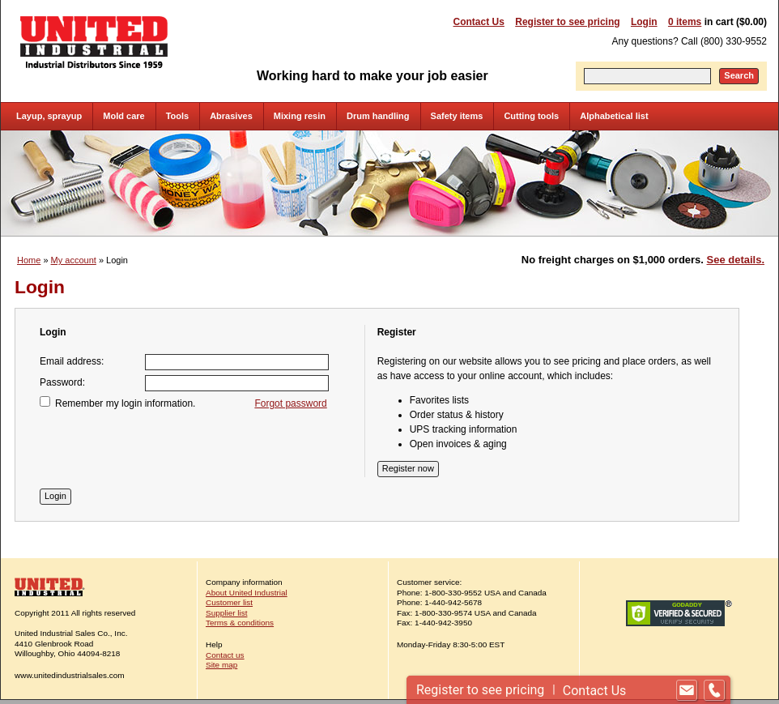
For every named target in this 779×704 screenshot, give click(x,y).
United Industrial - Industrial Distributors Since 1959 (94, 42)
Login (644, 22)
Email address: (72, 361)
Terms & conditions (240, 622)
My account (73, 260)
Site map (221, 664)
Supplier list (226, 612)
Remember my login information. (125, 403)
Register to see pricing (567, 22)
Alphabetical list (614, 116)
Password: (62, 382)
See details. (735, 260)
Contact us (225, 655)
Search (739, 75)
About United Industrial (246, 592)
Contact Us (478, 22)
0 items (684, 22)
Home (28, 260)
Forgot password (290, 403)
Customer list (229, 602)
